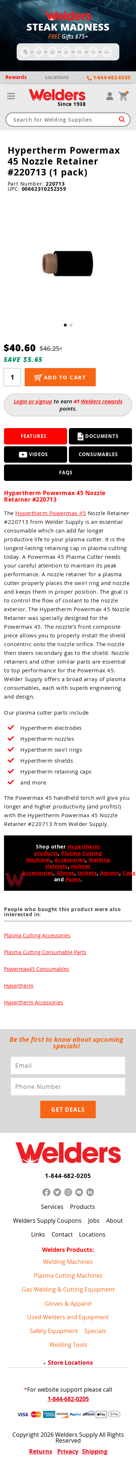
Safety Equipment (54, 1331)
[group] (68, 262)
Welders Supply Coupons (47, 1221)
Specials (95, 1331)
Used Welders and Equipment (68, 1317)
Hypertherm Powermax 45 (50, 513)
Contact (62, 1234)
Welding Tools (68, 1345)
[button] (65, 325)
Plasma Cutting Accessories (37, 935)
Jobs (94, 1221)
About (114, 1221)
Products (82, 1207)
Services (52, 1207)
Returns (40, 1451)
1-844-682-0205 (68, 1176)
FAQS (66, 472)
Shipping (94, 1451)
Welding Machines (68, 1262)
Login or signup (33, 401)
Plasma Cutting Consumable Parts (45, 952)
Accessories (70, 859)
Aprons (109, 872)
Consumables (98, 454)
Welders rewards (102, 401)
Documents (98, 436)
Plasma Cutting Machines (68, 1276)
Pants (73, 879)
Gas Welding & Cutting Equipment (68, 1289)
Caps (129, 872)
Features (33, 436)
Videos (33, 454)
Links (38, 1234)
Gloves (65, 872)
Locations (92, 1234)
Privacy (67, 1451)
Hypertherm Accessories (33, 1002)
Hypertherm (18, 985)
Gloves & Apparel (68, 1304)
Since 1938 (72, 104)
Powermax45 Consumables (36, 968)
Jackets (87, 872)
